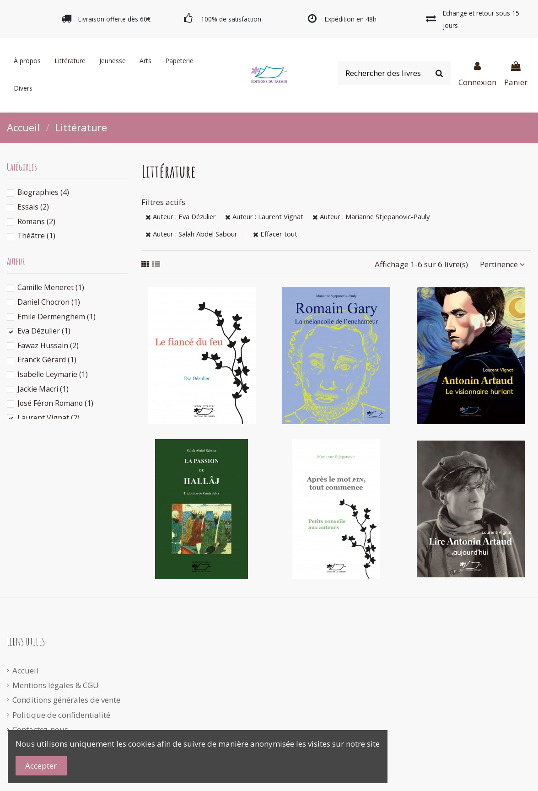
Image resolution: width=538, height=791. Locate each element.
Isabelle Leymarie (52, 374)
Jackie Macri (43, 389)
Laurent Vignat (48, 418)
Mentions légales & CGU (55, 685)
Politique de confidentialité (61, 715)
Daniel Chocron (48, 302)
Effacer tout (275, 233)
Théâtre (36, 236)
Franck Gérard (46, 360)
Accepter (41, 765)
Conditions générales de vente (66, 699)
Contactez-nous (40, 729)
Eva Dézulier (43, 331)
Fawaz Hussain (48, 345)
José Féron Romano (55, 403)
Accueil (25, 670)
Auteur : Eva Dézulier (180, 216)
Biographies (43, 192)
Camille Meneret (50, 287)
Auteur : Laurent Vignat (264, 216)
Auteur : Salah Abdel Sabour (191, 233)
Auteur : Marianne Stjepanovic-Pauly (371, 216)
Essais (33, 207)
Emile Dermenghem (56, 317)
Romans (36, 221)
